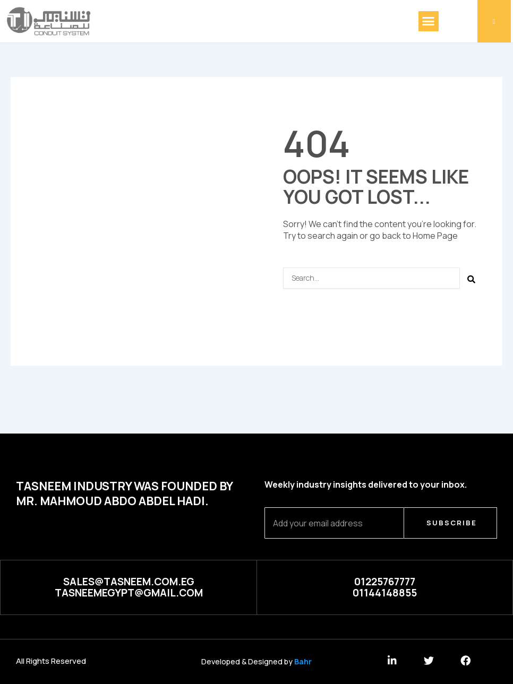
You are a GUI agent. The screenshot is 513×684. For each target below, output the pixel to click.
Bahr (303, 661)
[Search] (472, 279)
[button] (428, 21)
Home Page (435, 235)
